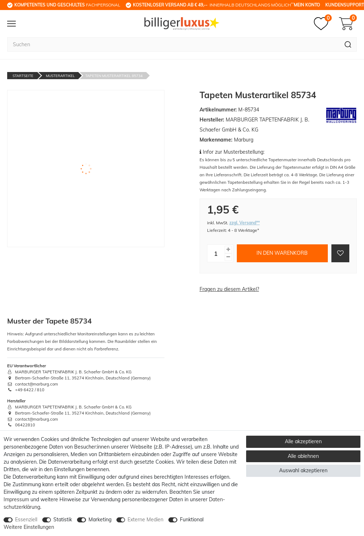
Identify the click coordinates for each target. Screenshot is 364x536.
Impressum (16, 499)
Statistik (62, 519)
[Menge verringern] (228, 257)
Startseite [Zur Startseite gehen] (23, 75)
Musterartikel (60, 75)
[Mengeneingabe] (216, 253)
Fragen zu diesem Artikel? (229, 289)
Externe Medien (145, 519)
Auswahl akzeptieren (303, 470)
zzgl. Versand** (244, 222)
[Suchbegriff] (173, 44)
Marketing (99, 519)
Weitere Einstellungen (29, 527)
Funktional (191, 519)
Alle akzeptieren (303, 441)
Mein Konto (307, 5)
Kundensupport (344, 5)
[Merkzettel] (323, 23)
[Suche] (348, 44)
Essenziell (26, 519)
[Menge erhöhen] (228, 249)
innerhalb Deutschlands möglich (213, 5)
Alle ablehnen (303, 456)
